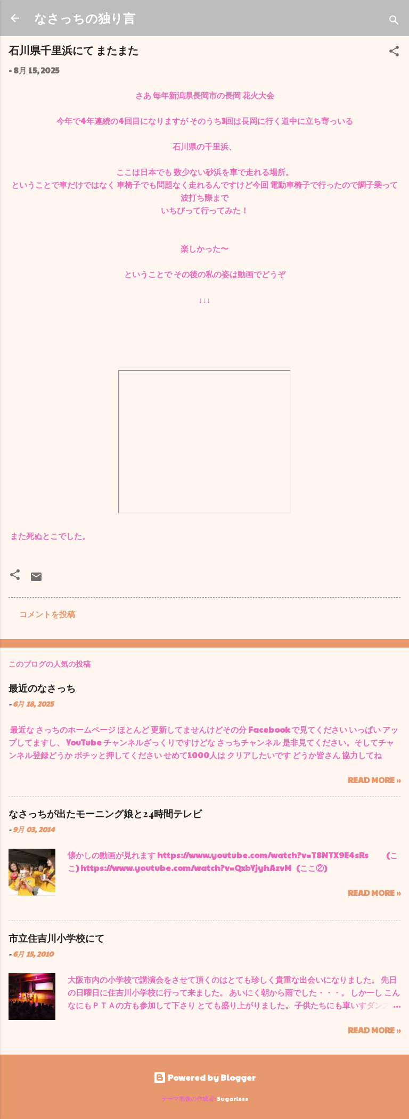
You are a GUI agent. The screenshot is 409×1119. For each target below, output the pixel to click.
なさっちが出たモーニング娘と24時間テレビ (105, 813)
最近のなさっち (42, 688)
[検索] (394, 21)
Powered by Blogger (204, 1077)
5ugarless (232, 1099)
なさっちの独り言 (84, 18)
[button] (394, 53)
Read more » (374, 779)
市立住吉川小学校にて (56, 938)
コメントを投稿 (47, 613)
